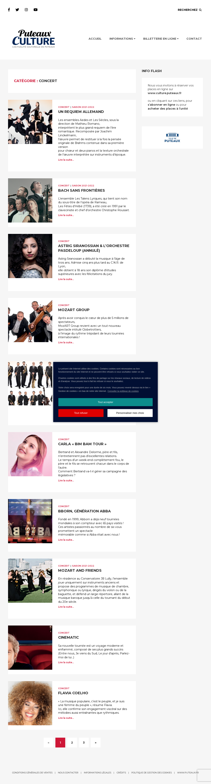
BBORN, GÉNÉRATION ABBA (84, 511)
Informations (122, 38)
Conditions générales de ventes (32, 772)
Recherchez (190, 10)
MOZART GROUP (74, 310)
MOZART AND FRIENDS (80, 570)
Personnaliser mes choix (130, 412)
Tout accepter (105, 402)
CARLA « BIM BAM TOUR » (82, 444)
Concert (64, 107)
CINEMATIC (68, 637)
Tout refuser (81, 412)
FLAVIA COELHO (73, 693)
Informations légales (97, 772)
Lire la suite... (66, 159)
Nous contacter (68, 772)
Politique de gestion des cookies (151, 772)
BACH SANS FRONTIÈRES (81, 190)
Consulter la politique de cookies (123, 391)
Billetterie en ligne (161, 38)
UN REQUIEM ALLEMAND (81, 112)
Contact (194, 38)
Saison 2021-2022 (83, 107)
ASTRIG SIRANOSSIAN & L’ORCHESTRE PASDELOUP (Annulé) (93, 248)
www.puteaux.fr (188, 772)
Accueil (95, 38)
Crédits (121, 772)
